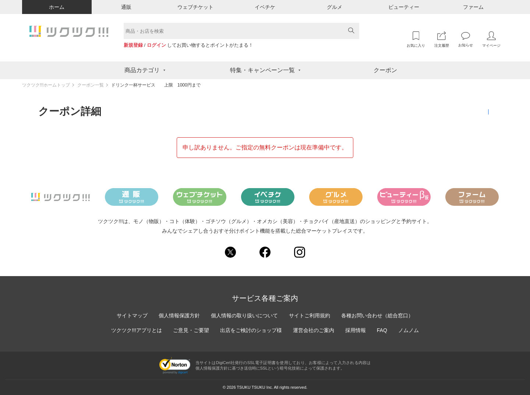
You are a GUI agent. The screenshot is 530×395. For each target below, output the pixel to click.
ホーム (56, 7)
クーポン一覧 (90, 85)
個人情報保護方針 (179, 315)
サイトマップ (132, 315)
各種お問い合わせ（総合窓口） (377, 315)
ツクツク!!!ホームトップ (46, 85)
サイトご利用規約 (309, 315)
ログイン (156, 45)
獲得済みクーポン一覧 (466, 111)
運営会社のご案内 (313, 330)
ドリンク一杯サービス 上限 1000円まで (156, 85)
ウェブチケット (195, 7)
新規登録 (133, 45)
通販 (126, 7)
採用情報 (355, 330)
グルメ (334, 7)
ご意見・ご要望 (191, 330)
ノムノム (408, 330)
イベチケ (265, 7)
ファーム (473, 7)
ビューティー (403, 7)
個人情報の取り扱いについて (244, 315)
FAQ (382, 330)
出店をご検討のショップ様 (251, 330)
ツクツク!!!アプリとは (136, 330)
